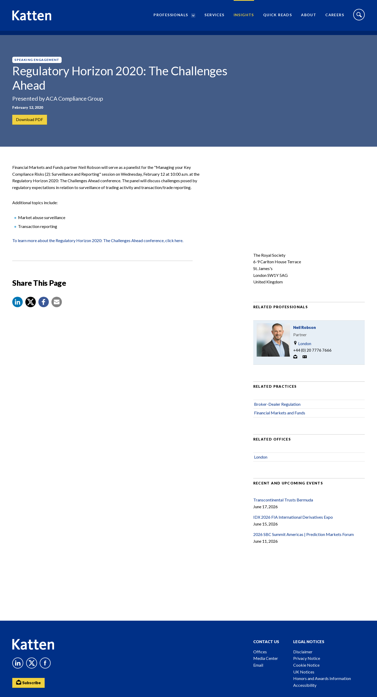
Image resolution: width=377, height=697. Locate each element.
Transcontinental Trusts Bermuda (283, 508)
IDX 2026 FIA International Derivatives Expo (293, 525)
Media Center (265, 658)
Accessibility (304, 685)
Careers (334, 17)
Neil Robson (304, 335)
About (308, 17)
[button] (17, 310)
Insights (244, 17)
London (302, 351)
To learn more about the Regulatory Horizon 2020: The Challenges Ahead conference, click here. (97, 249)
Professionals (171, 17)
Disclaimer (303, 651)
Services (214, 17)
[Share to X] (30, 310)
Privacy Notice (306, 658)
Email (258, 664)
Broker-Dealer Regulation (277, 412)
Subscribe (29, 682)
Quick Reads (277, 17)
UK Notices (303, 671)
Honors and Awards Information (322, 678)
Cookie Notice (306, 664)
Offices (260, 651)
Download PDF (30, 119)
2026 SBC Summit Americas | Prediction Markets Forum (303, 542)
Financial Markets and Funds (279, 421)
